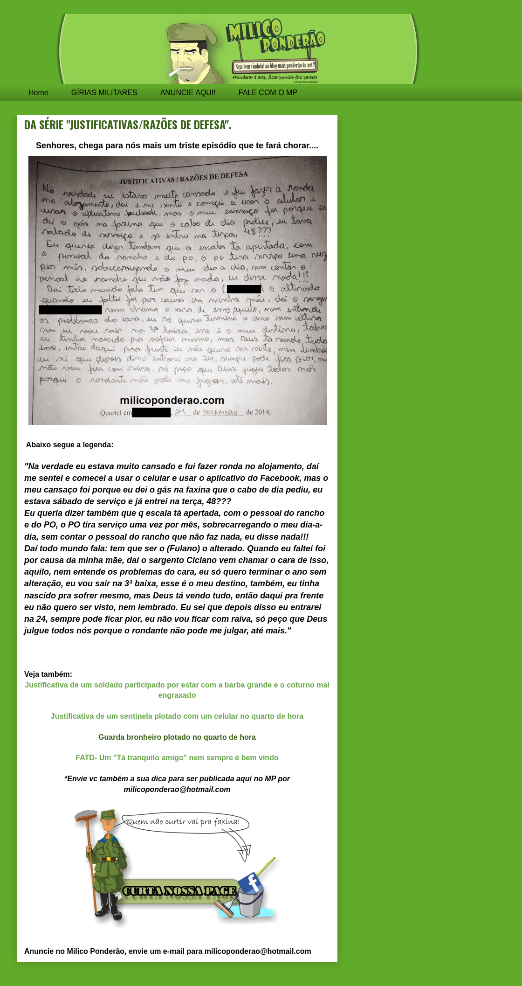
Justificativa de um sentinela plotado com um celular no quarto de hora (177, 716)
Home (38, 93)
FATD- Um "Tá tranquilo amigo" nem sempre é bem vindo (177, 758)
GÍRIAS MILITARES (104, 93)
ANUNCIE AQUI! (188, 93)
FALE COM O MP (268, 93)
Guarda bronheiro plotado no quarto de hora (177, 737)
